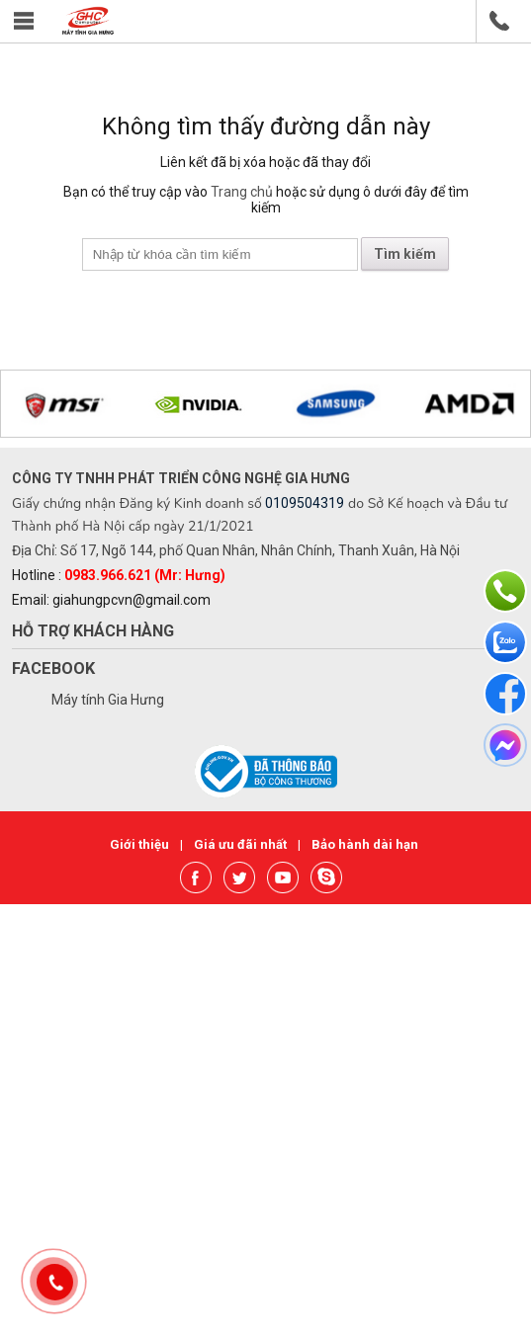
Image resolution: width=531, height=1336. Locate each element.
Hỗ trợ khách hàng (93, 631)
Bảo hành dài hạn (364, 844)
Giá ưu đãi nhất (242, 844)
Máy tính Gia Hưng (107, 700)
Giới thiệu (141, 844)
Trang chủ (242, 192)
